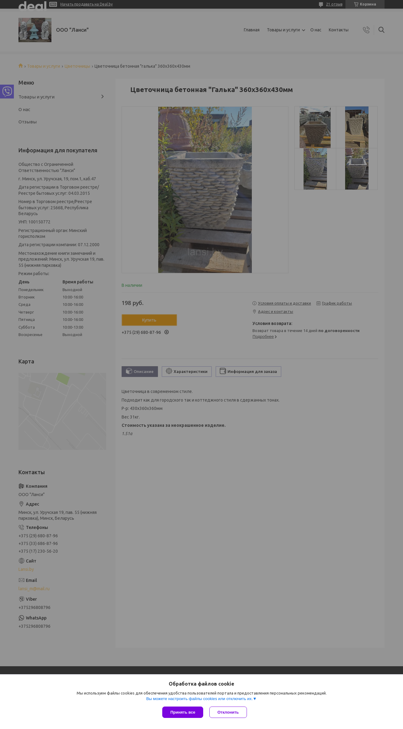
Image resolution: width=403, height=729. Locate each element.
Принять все (182, 712)
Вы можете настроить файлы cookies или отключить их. (199, 698)
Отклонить (228, 712)
